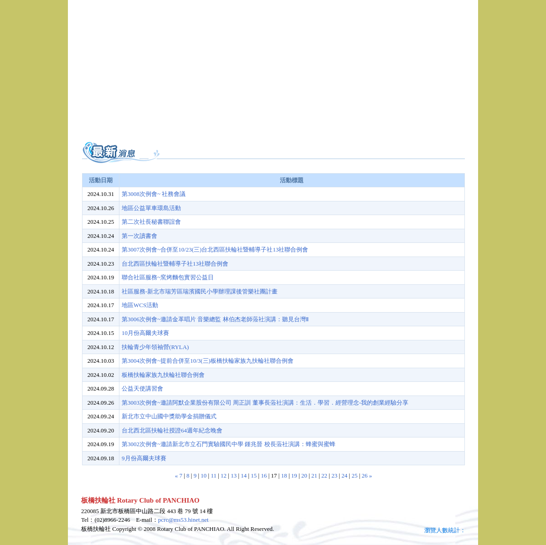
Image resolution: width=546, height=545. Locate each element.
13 (234, 475)
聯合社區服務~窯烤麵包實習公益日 (168, 277)
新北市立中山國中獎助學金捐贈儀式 (169, 416)
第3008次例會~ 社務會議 (153, 193)
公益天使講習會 (142, 388)
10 (203, 475)
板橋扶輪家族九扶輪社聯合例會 (163, 374)
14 (244, 475)
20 (304, 475)
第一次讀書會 (139, 235)
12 (224, 475)
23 (334, 475)
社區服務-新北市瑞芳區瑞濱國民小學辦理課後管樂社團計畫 (200, 291)
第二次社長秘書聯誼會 (151, 221)
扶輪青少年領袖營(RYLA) (155, 347)
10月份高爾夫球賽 (145, 332)
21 (314, 475)
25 (354, 475)
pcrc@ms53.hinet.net (183, 519)
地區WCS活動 (140, 305)
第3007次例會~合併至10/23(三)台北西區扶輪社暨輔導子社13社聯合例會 (215, 249)
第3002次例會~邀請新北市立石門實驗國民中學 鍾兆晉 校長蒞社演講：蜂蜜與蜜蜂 (228, 444)
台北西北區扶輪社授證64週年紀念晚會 (172, 430)
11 (213, 475)
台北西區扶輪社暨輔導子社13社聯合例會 (175, 263)
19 (294, 475)
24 (344, 475)
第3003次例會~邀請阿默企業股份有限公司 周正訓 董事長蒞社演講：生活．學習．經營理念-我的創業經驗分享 (265, 402)
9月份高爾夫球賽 (144, 458)
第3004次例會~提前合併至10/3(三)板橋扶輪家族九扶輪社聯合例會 (208, 360)
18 (284, 475)
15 (254, 475)
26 (365, 475)
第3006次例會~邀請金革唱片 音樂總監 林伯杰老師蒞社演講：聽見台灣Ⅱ (215, 319)
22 (324, 475)
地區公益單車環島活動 (151, 208)
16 (264, 475)
